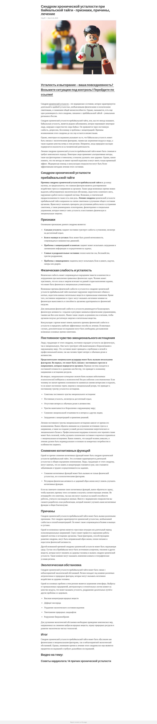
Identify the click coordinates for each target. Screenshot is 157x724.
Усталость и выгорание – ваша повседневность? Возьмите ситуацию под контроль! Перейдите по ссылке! (78, 89)
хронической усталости (58, 104)
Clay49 (43, 18)
